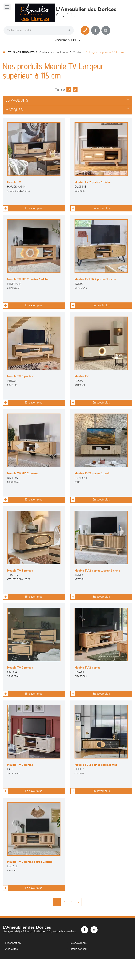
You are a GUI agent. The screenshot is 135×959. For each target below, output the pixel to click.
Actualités (11, 949)
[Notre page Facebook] (95, 30)
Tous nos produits (21, 52)
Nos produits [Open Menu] (67, 40)
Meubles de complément (54, 52)
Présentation (13, 943)
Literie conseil (78, 949)
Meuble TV (79, 52)
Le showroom (78, 943)
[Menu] (7, 7)
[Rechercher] (70, 30)
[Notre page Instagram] (105, 30)
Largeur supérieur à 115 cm (106, 52)
